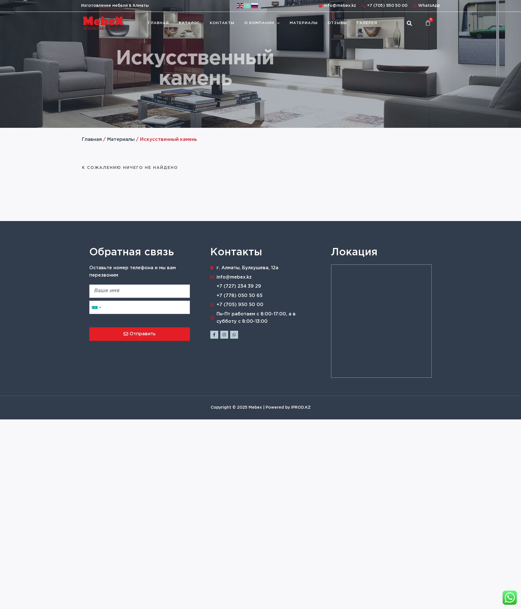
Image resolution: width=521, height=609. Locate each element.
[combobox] (96, 307)
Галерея (367, 23)
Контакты (222, 23)
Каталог (189, 23)
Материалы (304, 23)
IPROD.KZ (301, 407)
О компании (262, 23)
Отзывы (337, 23)
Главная (158, 23)
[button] (409, 23)
